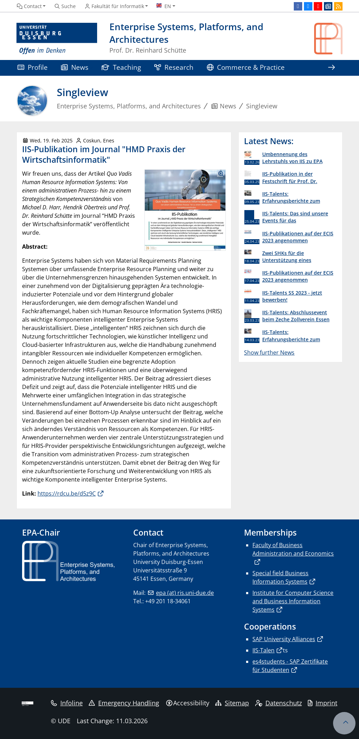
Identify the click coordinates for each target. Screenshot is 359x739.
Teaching (121, 67)
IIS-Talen (263, 650)
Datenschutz (278, 703)
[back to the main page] (328, 39)
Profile (33, 67)
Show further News (269, 352)
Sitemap (232, 703)
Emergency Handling (124, 703)
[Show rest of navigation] (331, 68)
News (74, 67)
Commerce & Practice (246, 67)
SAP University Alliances (283, 639)
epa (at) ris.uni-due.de (185, 593)
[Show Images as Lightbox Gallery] (185, 210)
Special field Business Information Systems (280, 577)
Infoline (67, 703)
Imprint (322, 703)
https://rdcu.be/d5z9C (67, 493)
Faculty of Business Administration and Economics (293, 549)
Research (174, 67)
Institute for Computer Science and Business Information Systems (292, 601)
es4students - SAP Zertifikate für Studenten (290, 666)
